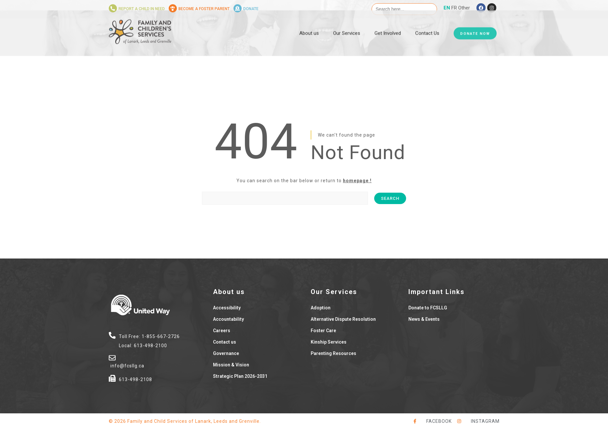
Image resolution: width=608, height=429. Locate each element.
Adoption (321, 307)
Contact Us (427, 25)
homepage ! (357, 180)
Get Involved (388, 25)
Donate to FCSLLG (427, 307)
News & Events (424, 319)
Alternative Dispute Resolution (343, 319)
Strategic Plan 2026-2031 (240, 376)
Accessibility (227, 307)
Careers (221, 330)
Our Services (346, 25)
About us (309, 25)
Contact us (224, 342)
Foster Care (323, 330)
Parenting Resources (333, 353)
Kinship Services (328, 342)
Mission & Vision (231, 364)
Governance (226, 353)
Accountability (228, 319)
